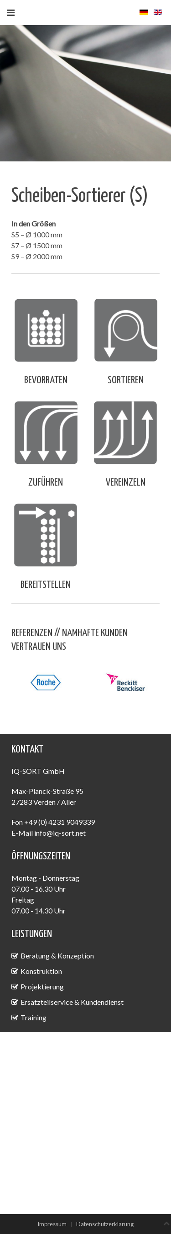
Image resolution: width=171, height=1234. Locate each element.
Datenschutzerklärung (105, 1224)
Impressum (52, 1224)
